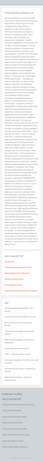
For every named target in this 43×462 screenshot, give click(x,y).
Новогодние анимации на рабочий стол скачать (21, 291)
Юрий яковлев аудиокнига (13, 285)
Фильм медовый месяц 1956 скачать (17, 273)
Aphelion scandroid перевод (14, 279)
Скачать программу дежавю (11, 410)
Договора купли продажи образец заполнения (18, 404)
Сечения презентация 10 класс (12, 422)
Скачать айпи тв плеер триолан (12, 441)
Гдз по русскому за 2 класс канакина (14, 429)
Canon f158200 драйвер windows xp (15, 447)
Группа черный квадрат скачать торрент (18, 267)
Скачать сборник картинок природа (14, 417)
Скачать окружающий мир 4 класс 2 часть (16, 434)
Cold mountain (9, 261)
